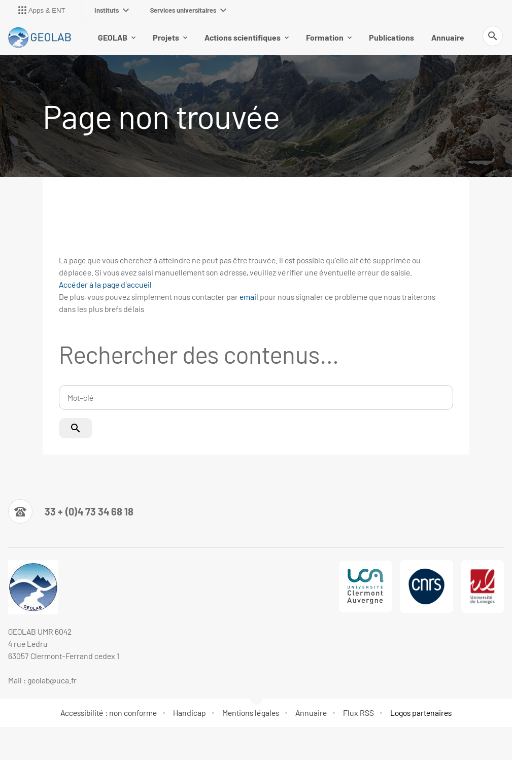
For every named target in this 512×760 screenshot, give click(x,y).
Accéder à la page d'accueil (105, 290)
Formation (329, 40)
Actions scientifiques (246, 40)
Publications (391, 40)
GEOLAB (116, 40)
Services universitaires (188, 10)
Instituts (111, 10)
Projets (170, 40)
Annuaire (447, 40)
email (249, 302)
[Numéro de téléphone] (70, 517)
